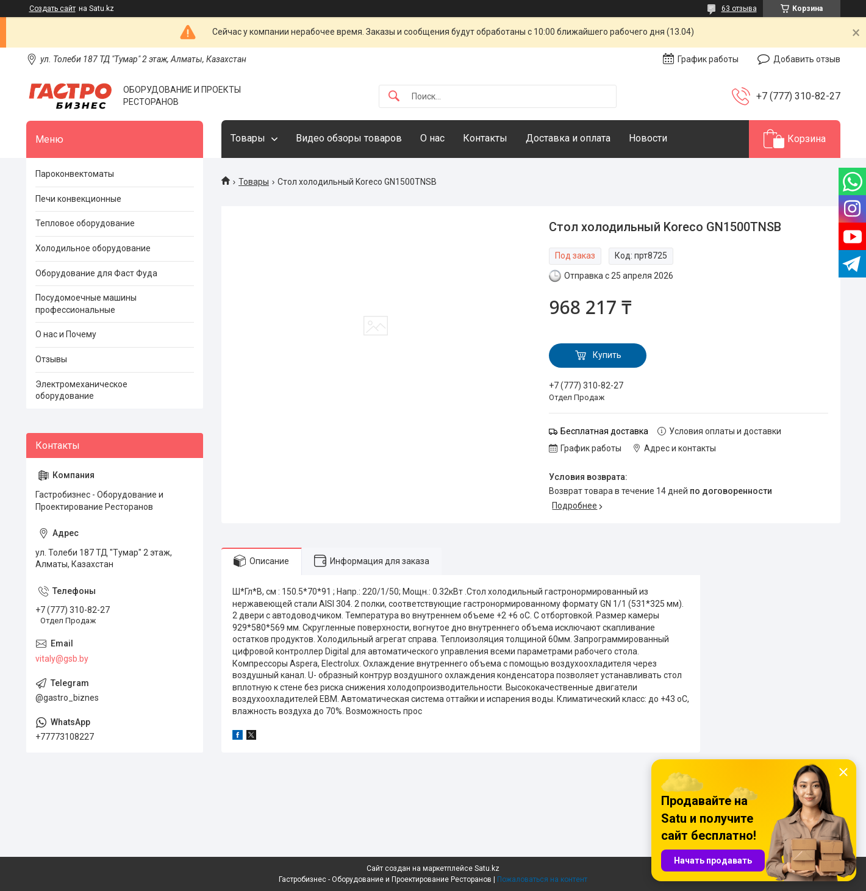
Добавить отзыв (806, 59)
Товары (248, 138)
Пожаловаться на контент (542, 879)
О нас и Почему (65, 334)
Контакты (485, 138)
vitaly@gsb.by (61, 659)
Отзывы (51, 359)
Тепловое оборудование (85, 223)
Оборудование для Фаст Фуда (96, 273)
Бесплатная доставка (604, 431)
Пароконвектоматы (74, 174)
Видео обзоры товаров (349, 138)
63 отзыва (739, 8)
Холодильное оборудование (93, 248)
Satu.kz (486, 868)
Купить (607, 355)
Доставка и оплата (568, 138)
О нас (432, 138)
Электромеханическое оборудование (81, 390)
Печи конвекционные (78, 199)
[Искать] (394, 96)
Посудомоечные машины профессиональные (86, 304)
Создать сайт (52, 8)
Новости (648, 138)
